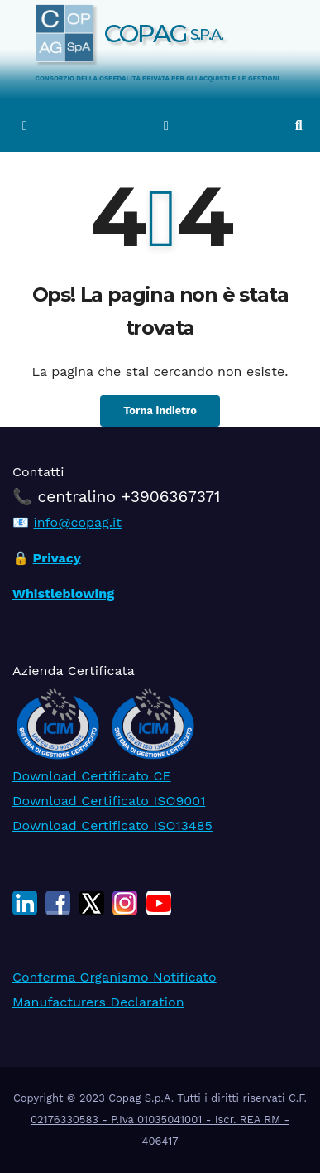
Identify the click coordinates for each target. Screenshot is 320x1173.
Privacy (57, 558)
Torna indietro (160, 410)
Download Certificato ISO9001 (108, 800)
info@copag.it (77, 522)
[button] (299, 125)
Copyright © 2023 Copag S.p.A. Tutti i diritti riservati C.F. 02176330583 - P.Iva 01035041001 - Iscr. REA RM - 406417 (160, 1119)
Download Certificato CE (91, 775)
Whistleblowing (63, 593)
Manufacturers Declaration (98, 1002)
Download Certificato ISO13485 (112, 825)
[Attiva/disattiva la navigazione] (166, 125)
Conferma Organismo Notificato (114, 977)
